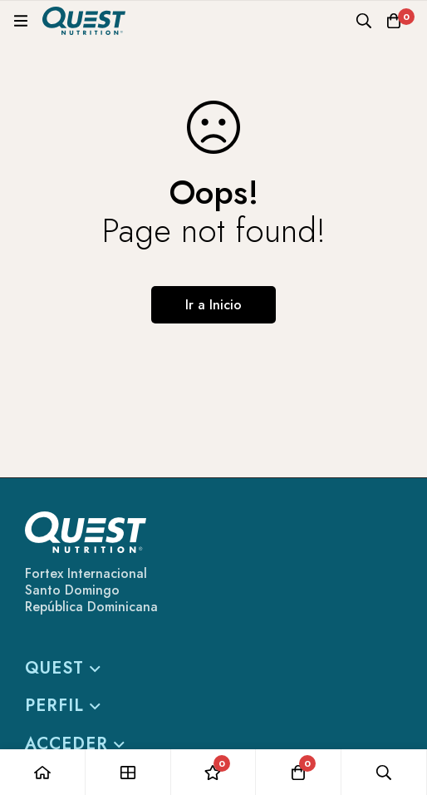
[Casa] (43, 772)
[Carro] (394, 20)
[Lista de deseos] (214, 772)
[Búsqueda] (364, 20)
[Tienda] (128, 772)
